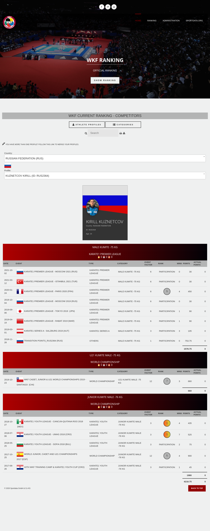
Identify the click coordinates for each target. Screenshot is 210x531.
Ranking (151, 20)
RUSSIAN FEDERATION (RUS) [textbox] (24, 158)
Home (138, 20)
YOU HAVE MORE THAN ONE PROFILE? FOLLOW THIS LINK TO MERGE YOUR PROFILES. (40, 144)
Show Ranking (105, 80)
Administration (171, 20)
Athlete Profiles (87, 125)
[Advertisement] (105, 510)
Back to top (197, 488)
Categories (123, 125)
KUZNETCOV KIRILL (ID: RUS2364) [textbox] (27, 175)
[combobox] (105, 158)
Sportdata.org (194, 20)
